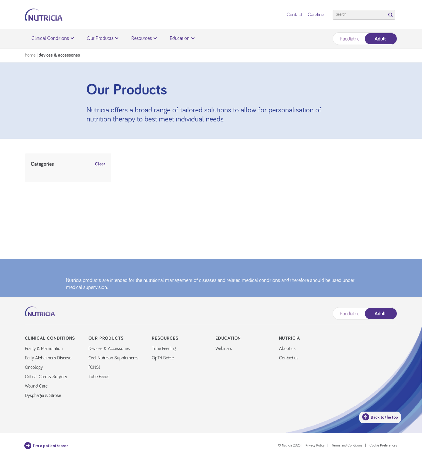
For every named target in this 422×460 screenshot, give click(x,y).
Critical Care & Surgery (46, 376)
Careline (316, 14)
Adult (380, 39)
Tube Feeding (164, 348)
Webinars (223, 348)
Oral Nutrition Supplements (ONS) (114, 363)
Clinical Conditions (52, 38)
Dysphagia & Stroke (43, 395)
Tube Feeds (99, 376)
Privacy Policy (314, 445)
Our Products (102, 38)
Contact (294, 14)
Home (30, 55)
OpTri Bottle (163, 358)
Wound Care (36, 386)
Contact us (289, 358)
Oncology (34, 367)
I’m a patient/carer (46, 445)
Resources (144, 38)
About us (287, 348)
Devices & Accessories (109, 348)
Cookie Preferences (383, 445)
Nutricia (289, 338)
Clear (100, 164)
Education (182, 38)
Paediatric (350, 39)
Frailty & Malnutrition (44, 348)
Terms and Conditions (347, 445)
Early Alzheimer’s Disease (48, 358)
